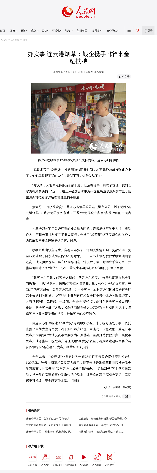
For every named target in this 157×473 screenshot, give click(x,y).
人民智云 (96, 459)
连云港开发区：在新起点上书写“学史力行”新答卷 (53, 418)
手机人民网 (58, 459)
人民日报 (32, 459)
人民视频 (83, 459)
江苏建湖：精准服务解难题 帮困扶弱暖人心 (102, 418)
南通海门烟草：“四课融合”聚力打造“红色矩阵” (104, 431)
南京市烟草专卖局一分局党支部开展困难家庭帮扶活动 (56, 425)
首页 (2, 30)
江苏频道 (15, 40)
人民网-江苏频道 (95, 72)
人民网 (3, 40)
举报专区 (82, 30)
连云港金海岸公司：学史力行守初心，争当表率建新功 (108, 425)
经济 (25, 40)
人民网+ (45, 459)
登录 (150, 30)
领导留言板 (70, 459)
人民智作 (109, 459)
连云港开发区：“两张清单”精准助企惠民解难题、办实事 (57, 431)
